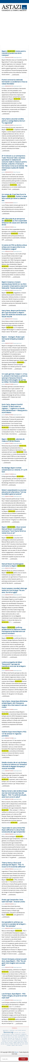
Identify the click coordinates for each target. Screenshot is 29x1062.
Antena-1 (15, 202)
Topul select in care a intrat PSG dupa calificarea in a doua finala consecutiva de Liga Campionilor (13, 830)
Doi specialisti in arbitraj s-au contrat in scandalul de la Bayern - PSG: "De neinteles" (14, 924)
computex (24, 1034)
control (5, 1037)
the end (22, 1043)
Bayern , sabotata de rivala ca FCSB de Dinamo (13, 440)
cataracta (18, 1034)
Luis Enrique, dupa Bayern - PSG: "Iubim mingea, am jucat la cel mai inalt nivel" (14, 996)
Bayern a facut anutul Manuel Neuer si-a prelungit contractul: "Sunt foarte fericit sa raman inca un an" (14, 530)
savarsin (16, 1043)
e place (12, 1034)
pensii (11, 1042)
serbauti (4, 1041)
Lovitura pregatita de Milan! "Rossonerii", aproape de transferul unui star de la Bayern (14, 665)
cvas (16, 1030)
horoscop (9, 1032)
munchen (5, 1030)
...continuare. (15, 74)
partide (10, 1038)
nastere (24, 1030)
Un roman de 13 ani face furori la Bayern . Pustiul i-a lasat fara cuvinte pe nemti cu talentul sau (14, 197)
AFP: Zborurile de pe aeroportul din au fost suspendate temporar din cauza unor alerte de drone (14, 222)
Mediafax (15, 318)
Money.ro (16, 384)
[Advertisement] (14, 29)
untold (20, 1045)
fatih (19, 1030)
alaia (26, 1042)
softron (16, 1032)
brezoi (22, 1042)
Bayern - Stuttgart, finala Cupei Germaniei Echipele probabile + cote (13, 339)
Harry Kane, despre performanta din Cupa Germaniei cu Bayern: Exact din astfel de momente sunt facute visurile (14, 314)
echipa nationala (18, 1041)
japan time (15, 1045)
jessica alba (11, 1039)
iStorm (16, 1052)
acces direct (5, 1042)
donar (6, 1038)
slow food (17, 1037)
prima (3, 1043)
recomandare (21, 1035)
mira (9, 1037)
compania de (18, 1039)
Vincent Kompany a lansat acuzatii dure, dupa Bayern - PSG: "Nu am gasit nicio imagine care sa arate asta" (14, 962)
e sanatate (12, 1030)
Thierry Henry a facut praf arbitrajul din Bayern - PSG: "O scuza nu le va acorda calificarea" (13, 865)
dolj (11, 1043)
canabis (25, 1038)
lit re (20, 1038)
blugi (25, 1041)
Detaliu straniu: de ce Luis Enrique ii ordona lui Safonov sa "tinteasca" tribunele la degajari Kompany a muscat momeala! (14, 765)
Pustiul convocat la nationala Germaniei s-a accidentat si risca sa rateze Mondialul (14, 82)
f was (12, 1037)
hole (22, 1037)
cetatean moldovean (6, 1035)
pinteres (7, 1043)
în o (25, 1037)
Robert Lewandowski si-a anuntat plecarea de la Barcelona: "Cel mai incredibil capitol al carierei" (14, 492)
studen (25, 1039)
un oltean (15, 1038)
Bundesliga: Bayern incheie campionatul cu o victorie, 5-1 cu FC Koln (14, 470)
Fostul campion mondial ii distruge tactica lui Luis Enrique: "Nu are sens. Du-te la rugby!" (14, 590)
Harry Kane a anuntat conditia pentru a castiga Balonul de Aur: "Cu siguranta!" (13, 121)
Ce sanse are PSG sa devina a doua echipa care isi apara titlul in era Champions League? (14, 247)
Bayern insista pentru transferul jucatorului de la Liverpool (14, 53)
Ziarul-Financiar (17, 172)
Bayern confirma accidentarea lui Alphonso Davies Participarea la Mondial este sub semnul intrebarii (14, 630)
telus (11, 1041)
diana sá (4, 1039)
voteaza (15, 1035)
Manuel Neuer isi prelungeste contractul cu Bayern (13, 565)
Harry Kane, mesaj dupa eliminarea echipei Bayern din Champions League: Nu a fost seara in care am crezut (14, 704)
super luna (16, 1042)
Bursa (15, 227)
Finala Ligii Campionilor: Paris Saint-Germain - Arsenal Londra (13, 901)
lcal (8, 1041)
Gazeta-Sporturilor (17, 57)
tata (20, 1032)
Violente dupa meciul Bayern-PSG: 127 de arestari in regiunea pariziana (14, 734)
